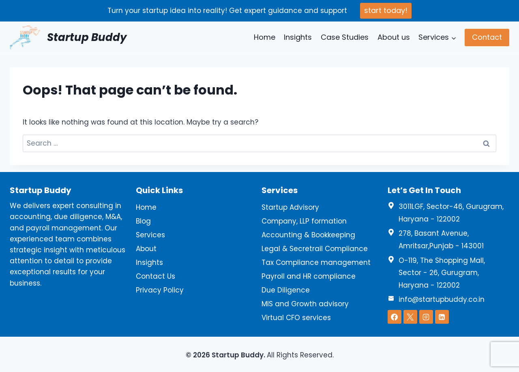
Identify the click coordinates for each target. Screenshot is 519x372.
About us (393, 37)
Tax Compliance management (316, 262)
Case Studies (345, 37)
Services (150, 235)
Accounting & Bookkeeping (308, 235)
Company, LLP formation (304, 221)
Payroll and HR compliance (309, 276)
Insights (298, 37)
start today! (385, 10)
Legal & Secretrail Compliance (315, 249)
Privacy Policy (160, 290)
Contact (487, 37)
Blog (143, 221)
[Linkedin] (442, 317)
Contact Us (155, 276)
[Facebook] (394, 317)
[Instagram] (426, 317)
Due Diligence (286, 290)
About (146, 249)
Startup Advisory (290, 207)
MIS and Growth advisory (305, 304)
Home (264, 37)
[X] (410, 317)
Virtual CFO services (296, 318)
